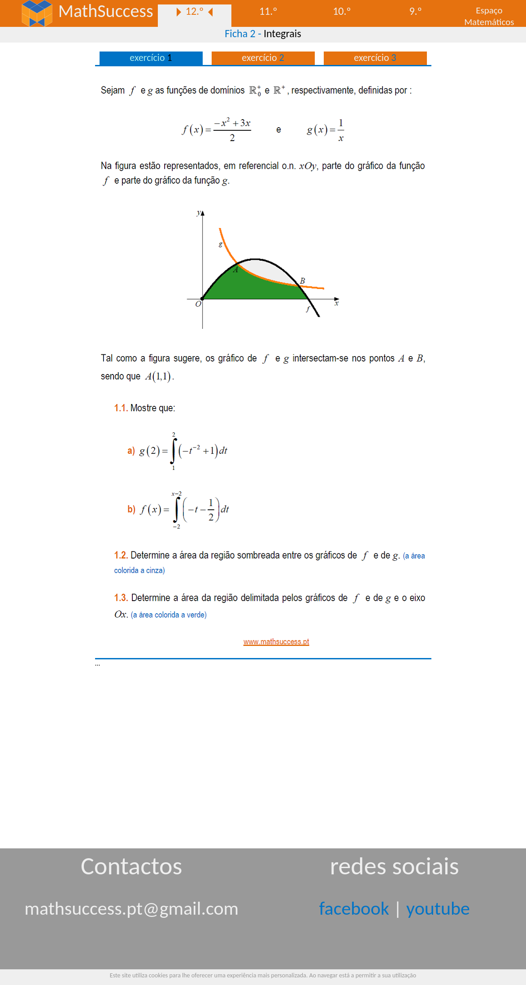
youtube (438, 908)
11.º (268, 10)
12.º (195, 10)
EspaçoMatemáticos (489, 15)
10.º (342, 10)
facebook (354, 908)
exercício (263, 58)
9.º (415, 10)
